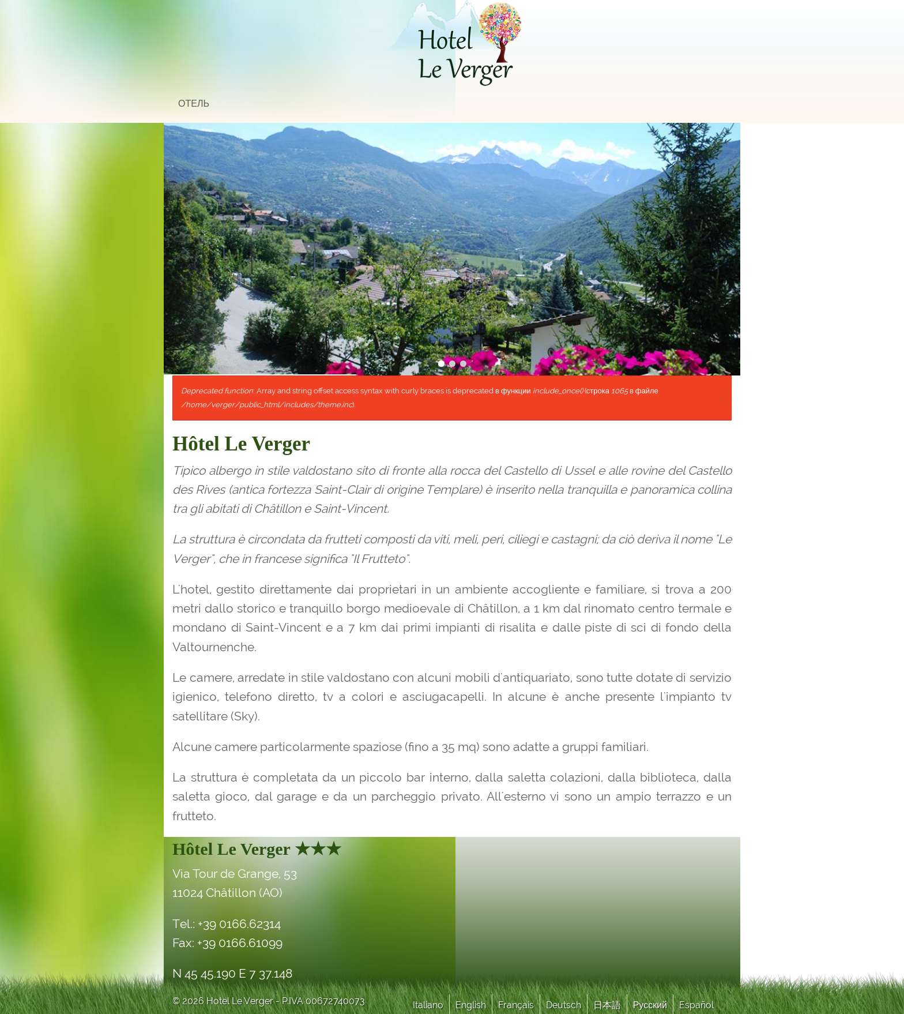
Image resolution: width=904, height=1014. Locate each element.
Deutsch (563, 1005)
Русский (650, 1005)
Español (696, 1005)
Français (516, 1005)
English (470, 1005)
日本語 (607, 1005)
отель (193, 103)
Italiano (428, 1005)
